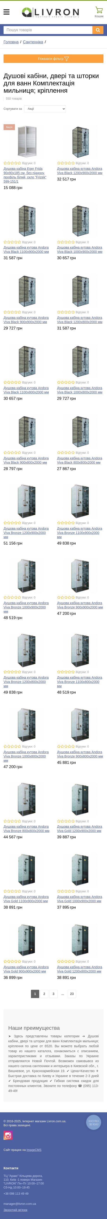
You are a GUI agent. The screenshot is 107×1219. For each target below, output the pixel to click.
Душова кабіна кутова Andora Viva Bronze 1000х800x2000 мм (26, 756)
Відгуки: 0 (28, 163)
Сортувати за (13, 108)
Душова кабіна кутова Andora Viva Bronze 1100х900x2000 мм (79, 533)
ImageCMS (33, 1150)
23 (72, 994)
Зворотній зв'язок (15, 1210)
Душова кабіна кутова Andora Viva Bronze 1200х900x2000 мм (26, 533)
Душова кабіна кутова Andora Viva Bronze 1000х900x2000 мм (26, 607)
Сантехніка (33, 42)
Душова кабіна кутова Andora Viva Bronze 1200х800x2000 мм (26, 682)
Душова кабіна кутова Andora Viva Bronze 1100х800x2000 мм (79, 682)
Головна (11, 42)
